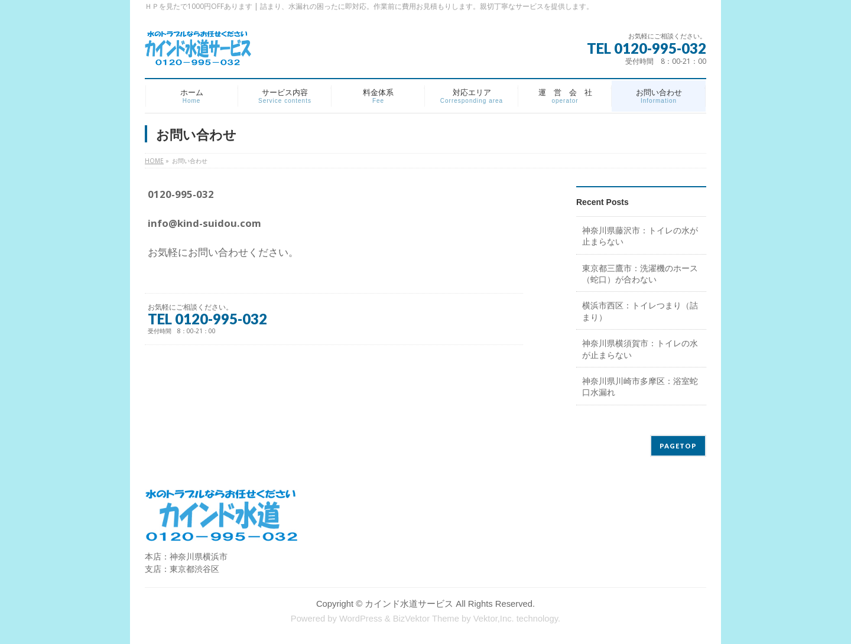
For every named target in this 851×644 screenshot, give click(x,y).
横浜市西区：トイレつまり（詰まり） (640, 311)
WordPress (360, 618)
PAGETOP (678, 446)
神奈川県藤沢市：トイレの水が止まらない (640, 236)
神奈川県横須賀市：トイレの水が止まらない (640, 348)
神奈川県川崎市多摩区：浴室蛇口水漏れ (640, 386)
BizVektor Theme (426, 618)
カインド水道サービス (409, 604)
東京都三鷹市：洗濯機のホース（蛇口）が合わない (640, 273)
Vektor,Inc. (493, 618)
